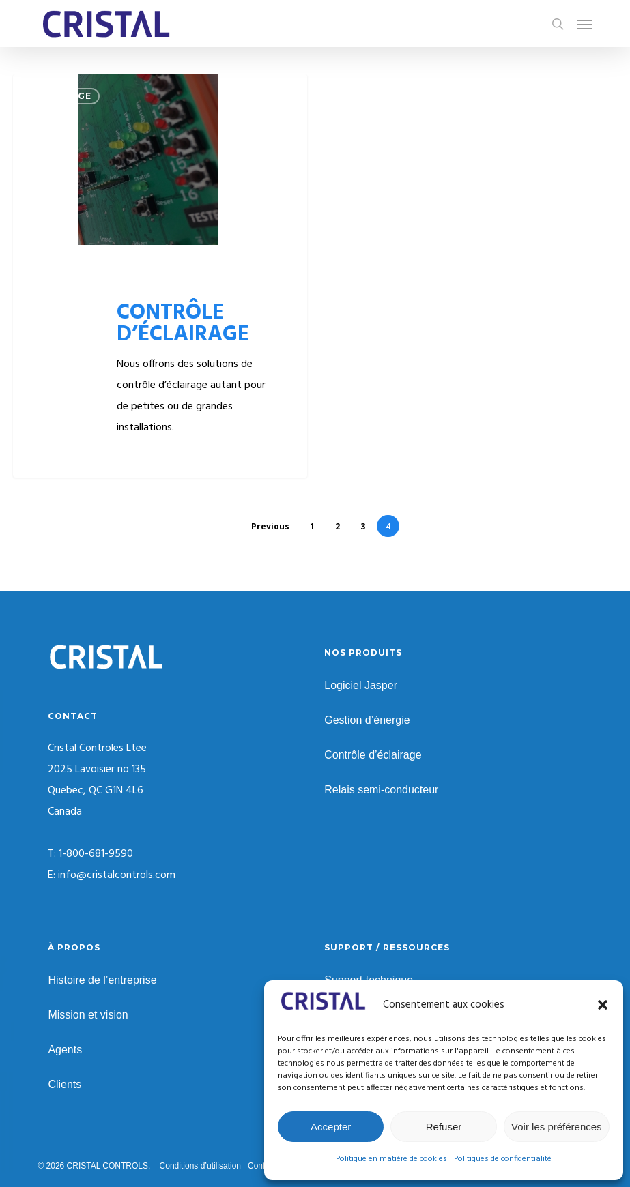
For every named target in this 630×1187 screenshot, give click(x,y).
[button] (603, 1005)
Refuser (444, 1126)
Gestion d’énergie (367, 720)
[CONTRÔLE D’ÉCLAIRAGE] (159, 276)
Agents (65, 1049)
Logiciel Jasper (360, 685)
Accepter (331, 1126)
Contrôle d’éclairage (372, 755)
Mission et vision (88, 1015)
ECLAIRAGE (63, 96)
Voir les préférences (556, 1126)
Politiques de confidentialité (503, 1159)
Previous (270, 526)
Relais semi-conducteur (381, 789)
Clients (64, 1084)
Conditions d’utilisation (200, 1166)
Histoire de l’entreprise (102, 980)
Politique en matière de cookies (391, 1159)
